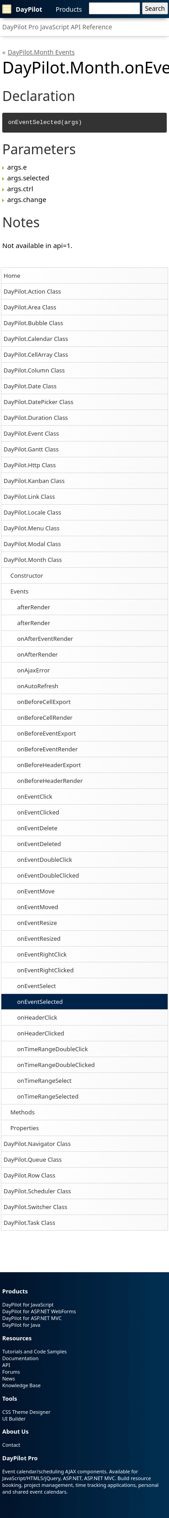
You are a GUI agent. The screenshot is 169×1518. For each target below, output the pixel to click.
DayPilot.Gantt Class (31, 449)
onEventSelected (40, 1002)
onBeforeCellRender (45, 717)
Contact (11, 1444)
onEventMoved (37, 907)
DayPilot (22, 9)
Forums (11, 1371)
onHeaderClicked (40, 1033)
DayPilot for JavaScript (28, 1304)
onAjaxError (33, 670)
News (8, 1378)
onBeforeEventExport (46, 733)
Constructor (26, 575)
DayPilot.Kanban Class (34, 481)
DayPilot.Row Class (29, 1175)
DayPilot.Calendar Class (36, 339)
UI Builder (14, 1418)
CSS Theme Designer (26, 1411)
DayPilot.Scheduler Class (37, 1191)
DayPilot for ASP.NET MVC (32, 1318)
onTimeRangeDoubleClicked (56, 1065)
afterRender (33, 607)
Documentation (20, 1358)
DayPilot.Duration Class (36, 418)
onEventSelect (36, 986)
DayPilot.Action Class (32, 291)
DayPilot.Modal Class (32, 544)
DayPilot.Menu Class (31, 528)
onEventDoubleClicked (48, 875)
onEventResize (37, 923)
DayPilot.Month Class (33, 560)
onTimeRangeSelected (47, 1096)
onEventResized (38, 938)
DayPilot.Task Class (29, 1223)
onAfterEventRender (45, 639)
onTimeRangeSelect (44, 1080)
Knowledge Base (21, 1385)
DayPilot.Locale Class (32, 512)
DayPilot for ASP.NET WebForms (39, 1311)
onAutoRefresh (37, 686)
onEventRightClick (42, 954)
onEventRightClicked (45, 970)
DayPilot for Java (21, 1324)
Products (69, 9)
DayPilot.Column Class (34, 370)
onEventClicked (38, 812)
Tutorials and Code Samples (34, 1351)
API (6, 1365)
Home (12, 275)
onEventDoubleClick (44, 860)
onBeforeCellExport (44, 702)
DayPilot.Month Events (41, 52)
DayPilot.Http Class (30, 465)
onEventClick (34, 796)
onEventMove (36, 891)
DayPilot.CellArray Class (36, 354)
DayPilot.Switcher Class (35, 1207)
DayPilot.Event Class (31, 433)
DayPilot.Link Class (29, 496)
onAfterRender (37, 654)
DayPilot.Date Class (30, 386)
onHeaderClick (37, 1017)
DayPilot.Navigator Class (37, 1144)
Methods (22, 1112)
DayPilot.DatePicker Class (38, 402)
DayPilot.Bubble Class (33, 323)
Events (19, 591)
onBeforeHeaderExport (49, 765)
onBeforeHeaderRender (50, 781)
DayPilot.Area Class (30, 307)
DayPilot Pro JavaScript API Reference (57, 27)
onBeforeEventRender (47, 749)
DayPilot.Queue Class (33, 1159)
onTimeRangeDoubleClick (52, 1049)
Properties (24, 1128)
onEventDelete (37, 828)
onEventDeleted (39, 844)
